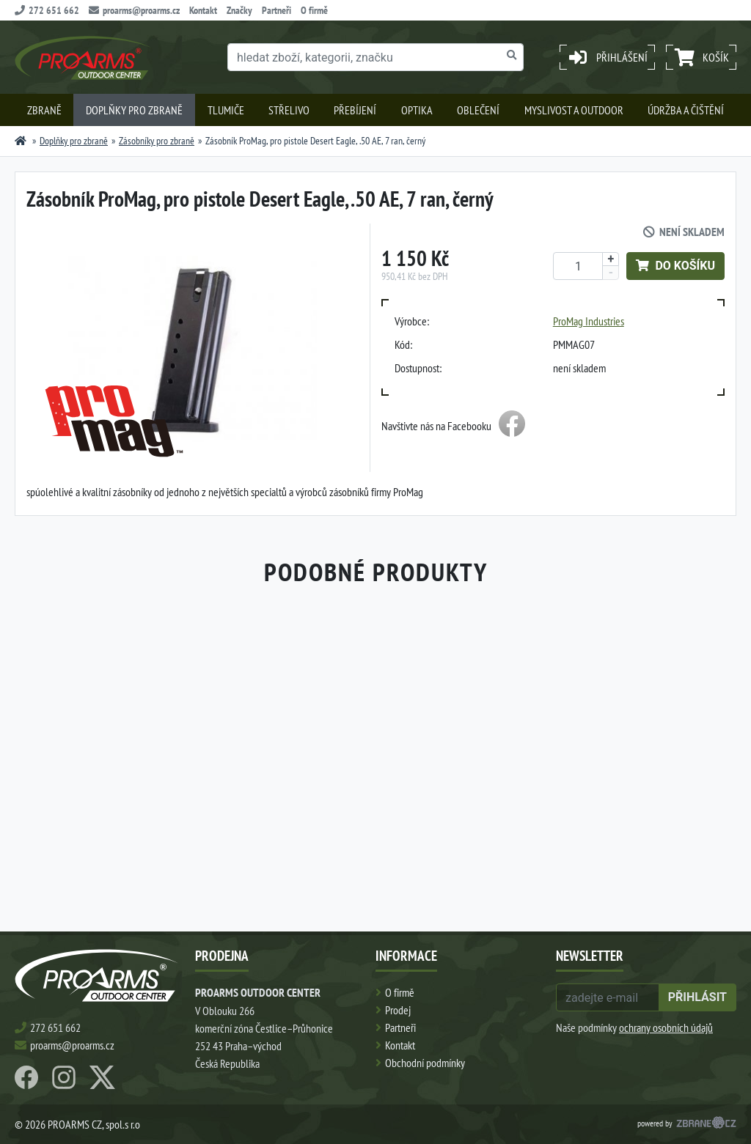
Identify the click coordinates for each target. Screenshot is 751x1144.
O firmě (314, 10)
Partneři (276, 10)
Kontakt (203, 10)
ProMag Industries (588, 321)
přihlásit (697, 997)
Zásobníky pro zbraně (156, 140)
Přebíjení (355, 110)
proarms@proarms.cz (134, 10)
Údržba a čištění (686, 110)
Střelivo (288, 110)
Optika (417, 110)
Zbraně (44, 110)
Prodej (398, 1010)
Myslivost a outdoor (573, 110)
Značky (239, 10)
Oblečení (478, 110)
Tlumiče (226, 110)
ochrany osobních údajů (666, 1027)
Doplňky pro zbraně (134, 110)
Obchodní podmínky (425, 1062)
